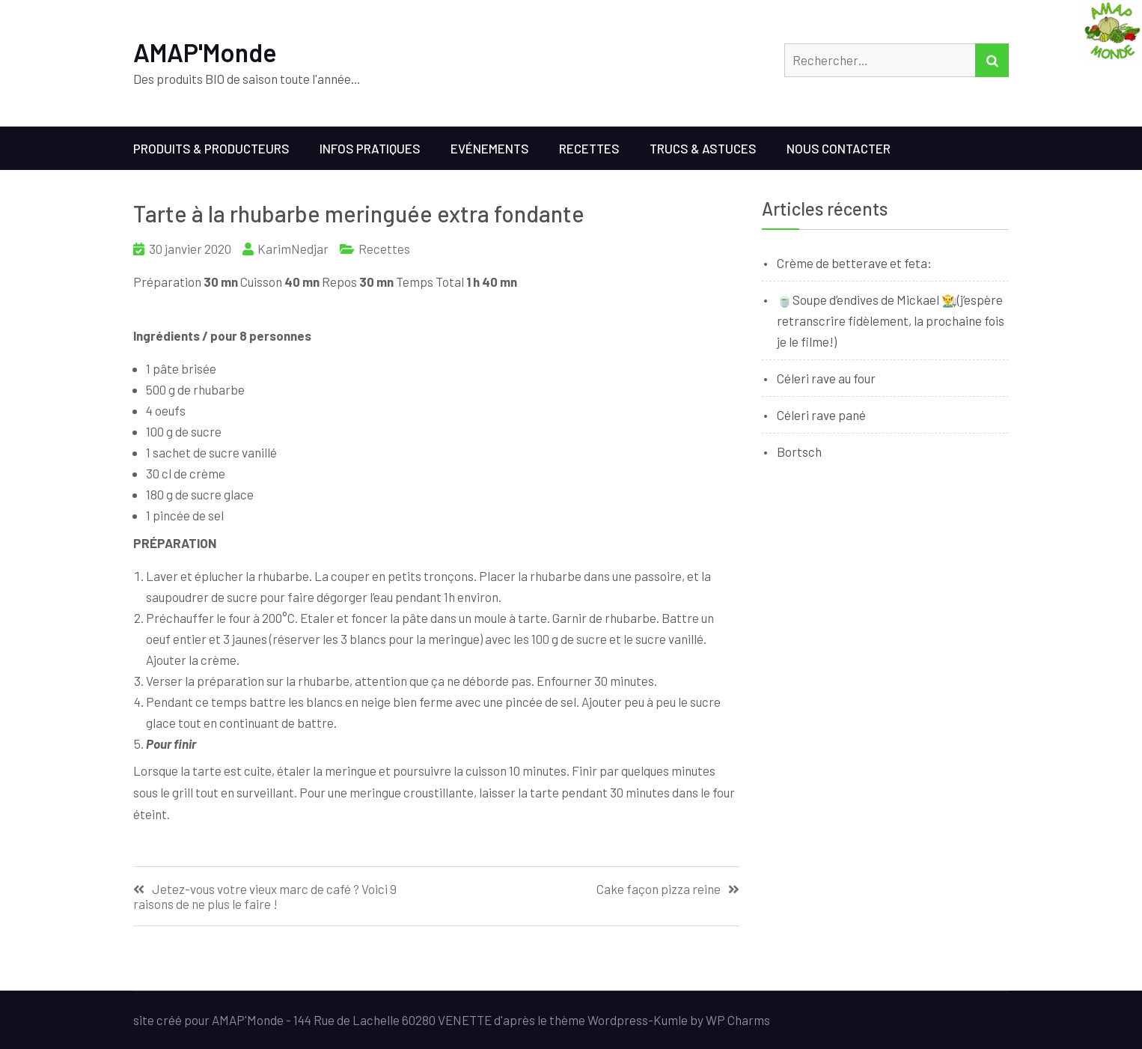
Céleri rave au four (826, 378)
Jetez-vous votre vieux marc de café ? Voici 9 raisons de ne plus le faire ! (265, 896)
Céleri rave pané (821, 414)
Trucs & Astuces (703, 148)
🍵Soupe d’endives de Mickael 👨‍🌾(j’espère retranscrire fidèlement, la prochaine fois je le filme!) (890, 320)
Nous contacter (839, 148)
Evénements (490, 148)
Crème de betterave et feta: (854, 262)
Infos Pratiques (370, 148)
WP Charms (738, 1019)
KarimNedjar (293, 248)
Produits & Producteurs (211, 148)
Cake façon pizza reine (658, 889)
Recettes (589, 148)
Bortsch (799, 451)
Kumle (670, 1019)
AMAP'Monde (205, 52)
